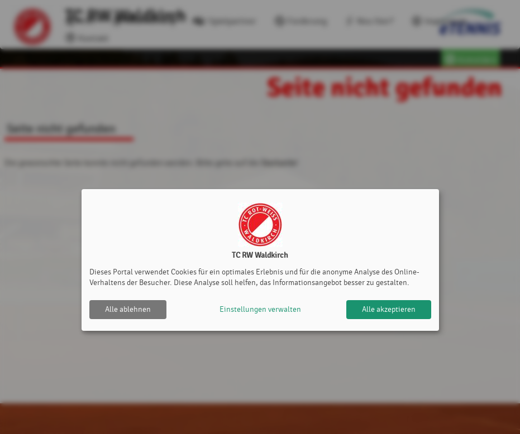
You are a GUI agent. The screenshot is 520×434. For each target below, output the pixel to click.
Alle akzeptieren (389, 309)
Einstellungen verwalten (260, 309)
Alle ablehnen (128, 309)
